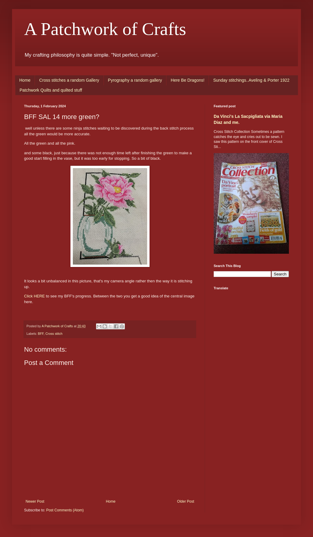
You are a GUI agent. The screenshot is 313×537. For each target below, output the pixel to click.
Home (24, 80)
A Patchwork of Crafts (105, 29)
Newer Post (35, 501)
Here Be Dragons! (187, 80)
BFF (41, 333)
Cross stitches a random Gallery (69, 80)
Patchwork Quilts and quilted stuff (51, 90)
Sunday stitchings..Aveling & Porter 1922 (251, 80)
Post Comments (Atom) (65, 510)
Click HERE (34, 296)
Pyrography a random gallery (135, 80)
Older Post (185, 501)
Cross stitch (53, 333)
